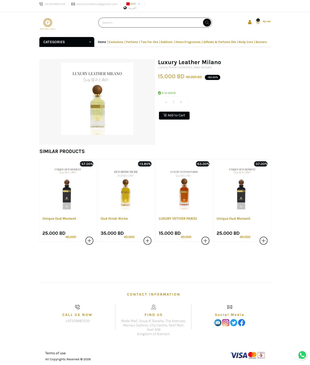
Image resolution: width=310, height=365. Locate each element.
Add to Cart (174, 115)
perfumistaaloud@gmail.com (97, 4)
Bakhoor (167, 42)
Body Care (246, 42)
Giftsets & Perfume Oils (219, 42)
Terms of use (55, 353)
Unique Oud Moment (59, 219)
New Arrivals (203, 67)
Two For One (149, 42)
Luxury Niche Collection (175, 67)
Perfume (132, 42)
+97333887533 (55, 4)
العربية (132, 8)
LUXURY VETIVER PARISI (178, 219)
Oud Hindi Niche (114, 219)
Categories (67, 42)
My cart (267, 21)
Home (102, 42)
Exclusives (116, 42)
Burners (261, 42)
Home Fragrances (188, 42)
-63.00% (212, 77)
